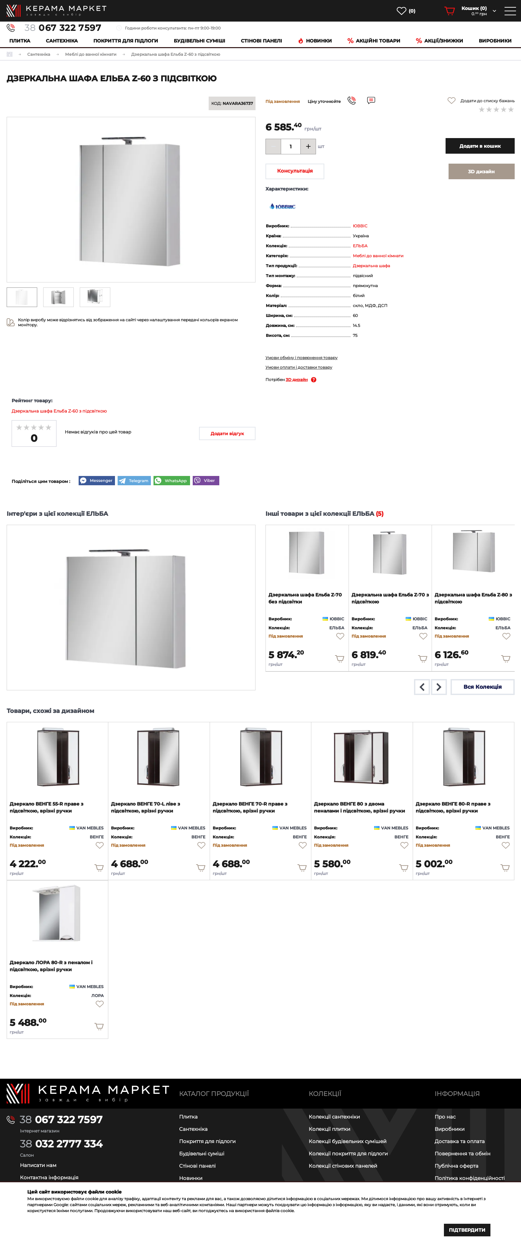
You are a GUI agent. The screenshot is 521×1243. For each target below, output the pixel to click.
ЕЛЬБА (360, 245)
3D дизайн (297, 379)
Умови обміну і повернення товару (301, 357)
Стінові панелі (197, 1166)
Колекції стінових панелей (343, 1166)
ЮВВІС (360, 225)
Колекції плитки (329, 1129)
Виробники (495, 41)
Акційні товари (374, 41)
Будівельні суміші (199, 41)
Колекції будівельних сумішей (347, 1141)
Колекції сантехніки (334, 1117)
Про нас (445, 1117)
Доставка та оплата (460, 1141)
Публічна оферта (456, 1166)
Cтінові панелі (261, 41)
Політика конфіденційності (470, 1178)
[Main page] (88, 1094)
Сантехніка (62, 41)
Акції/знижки (439, 41)
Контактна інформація (49, 1177)
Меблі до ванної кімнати (378, 255)
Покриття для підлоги (125, 41)
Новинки (315, 41)
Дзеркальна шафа (371, 265)
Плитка (19, 41)
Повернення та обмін (462, 1153)
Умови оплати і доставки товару (298, 367)
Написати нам (38, 1165)
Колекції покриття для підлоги (348, 1153)
